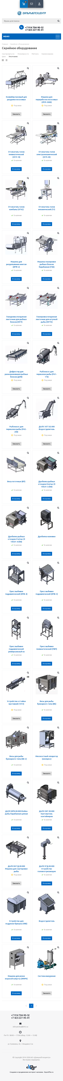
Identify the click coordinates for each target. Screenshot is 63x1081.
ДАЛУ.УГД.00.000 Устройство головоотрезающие (47, 868)
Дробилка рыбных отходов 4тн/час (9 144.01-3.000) (46, 484)
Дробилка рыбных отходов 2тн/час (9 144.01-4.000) (16, 539)
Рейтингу (35, 54)
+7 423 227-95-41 (34, 29)
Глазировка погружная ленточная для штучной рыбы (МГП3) (46, 319)
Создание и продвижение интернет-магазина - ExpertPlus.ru (31, 1068)
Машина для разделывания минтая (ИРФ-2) (16, 264)
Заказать (16, 114)
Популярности (23, 54)
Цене (4, 56)
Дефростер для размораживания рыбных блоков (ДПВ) (16, 374)
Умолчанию (13, 56)
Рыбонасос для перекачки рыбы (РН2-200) (16, 429)
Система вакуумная (46, 976)
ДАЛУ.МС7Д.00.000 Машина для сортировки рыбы (16, 868)
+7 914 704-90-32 (34, 27)
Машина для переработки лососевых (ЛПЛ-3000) (47, 99)
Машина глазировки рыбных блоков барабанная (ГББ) (46, 264)
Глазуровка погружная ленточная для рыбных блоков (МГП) (16, 319)
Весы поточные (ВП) (16, 481)
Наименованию (47, 54)
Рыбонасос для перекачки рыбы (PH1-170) (47, 374)
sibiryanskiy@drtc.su (20, 1027)
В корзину (16, 169)
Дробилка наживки (46, 536)
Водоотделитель (47, 921)
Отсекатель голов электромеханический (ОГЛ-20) (47, 154)
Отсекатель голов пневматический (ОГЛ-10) (16, 154)
